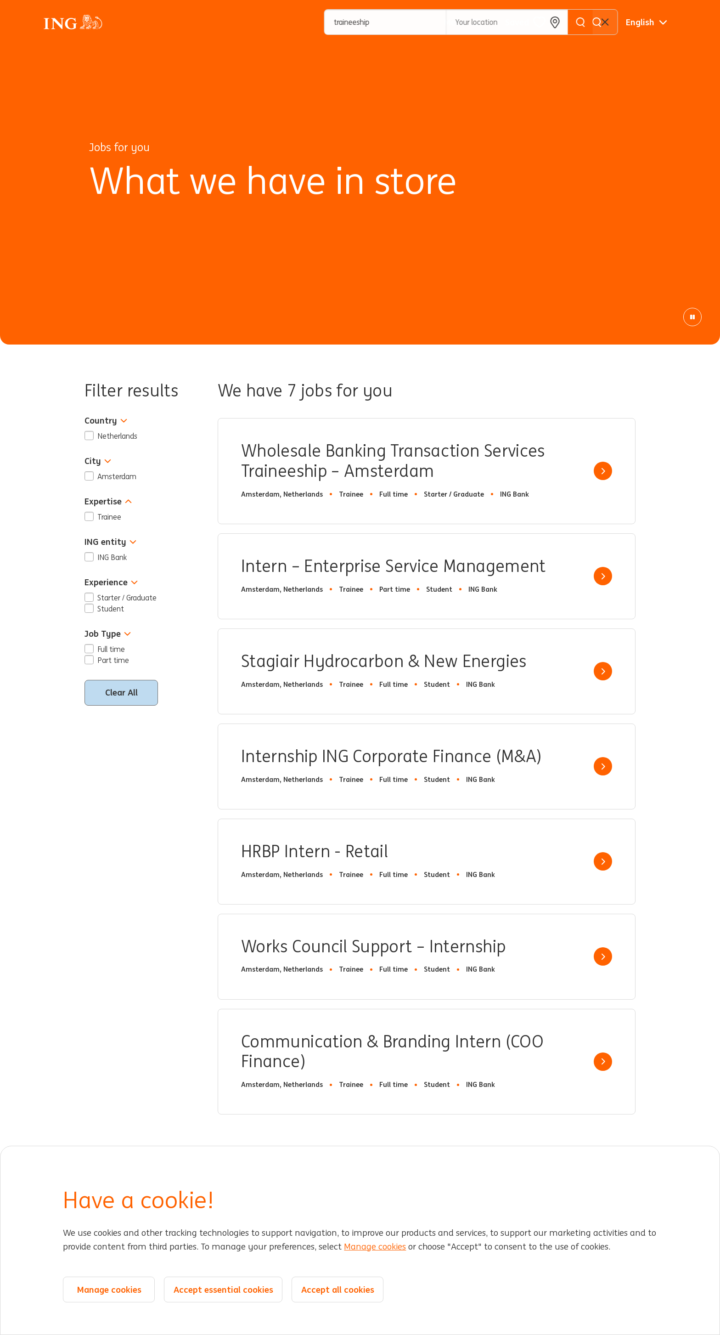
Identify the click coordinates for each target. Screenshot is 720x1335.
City (97, 461)
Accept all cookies (337, 1289)
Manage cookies (375, 1247)
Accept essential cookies (223, 1289)
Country (105, 420)
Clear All (121, 692)
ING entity (110, 542)
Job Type (107, 633)
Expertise (108, 501)
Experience (111, 582)
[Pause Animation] (692, 317)
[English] (646, 22)
